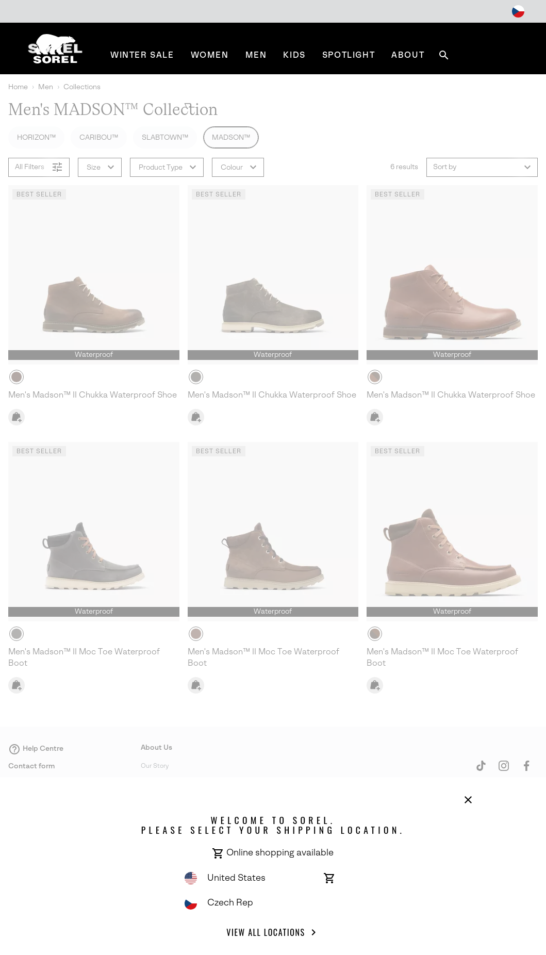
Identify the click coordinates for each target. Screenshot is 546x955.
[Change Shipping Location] (518, 11)
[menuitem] (142, 55)
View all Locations (272, 932)
